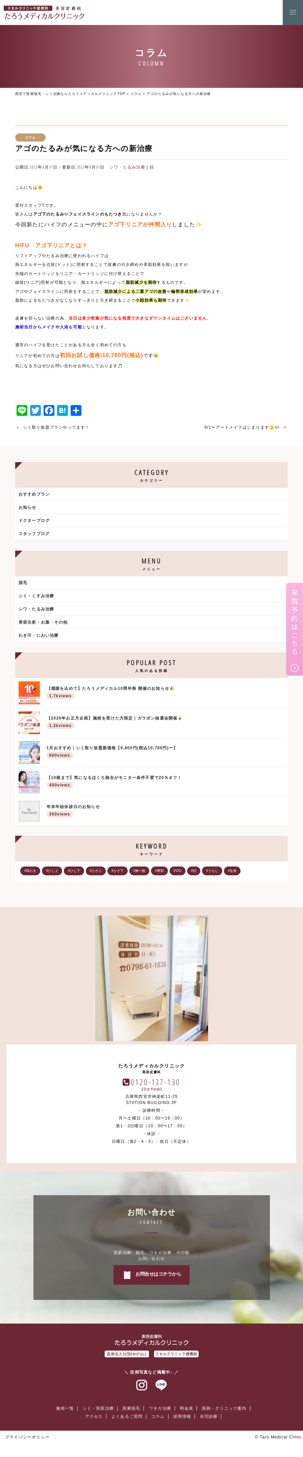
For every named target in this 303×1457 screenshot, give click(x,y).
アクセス (94, 1416)
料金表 (187, 1408)
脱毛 (23, 582)
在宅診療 (209, 1416)
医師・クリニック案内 (224, 1408)
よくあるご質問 (127, 1416)
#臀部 (159, 871)
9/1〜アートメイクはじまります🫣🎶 (242, 427)
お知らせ (27, 507)
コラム (136, 94)
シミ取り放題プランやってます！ (56, 427)
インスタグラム (142, 1385)
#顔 (194, 871)
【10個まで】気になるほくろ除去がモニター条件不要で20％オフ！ (166, 782)
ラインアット (161, 1385)
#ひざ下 (117, 871)
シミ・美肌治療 (98, 1408)
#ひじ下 (74, 871)
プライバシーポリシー (27, 1437)
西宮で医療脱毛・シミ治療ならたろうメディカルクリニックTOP (70, 94)
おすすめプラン (34, 494)
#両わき (30, 871)
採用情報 (182, 1416)
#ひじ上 (52, 871)
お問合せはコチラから (158, 1274)
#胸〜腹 (139, 871)
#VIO (177, 871)
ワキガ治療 (160, 1408)
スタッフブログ (34, 533)
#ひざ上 (96, 871)
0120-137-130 (155, 1081)
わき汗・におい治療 (39, 635)
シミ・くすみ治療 (36, 596)
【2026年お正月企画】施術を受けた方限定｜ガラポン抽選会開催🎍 (166, 723)
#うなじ (212, 871)
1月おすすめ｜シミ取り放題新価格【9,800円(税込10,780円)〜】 (166, 753)
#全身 (232, 871)
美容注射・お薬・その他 (43, 622)
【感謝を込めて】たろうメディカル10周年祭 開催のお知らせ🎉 (166, 693)
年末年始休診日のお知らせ (166, 811)
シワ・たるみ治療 (127, 167)
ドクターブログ (34, 520)
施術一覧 (65, 1408)
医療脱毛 (132, 1408)
